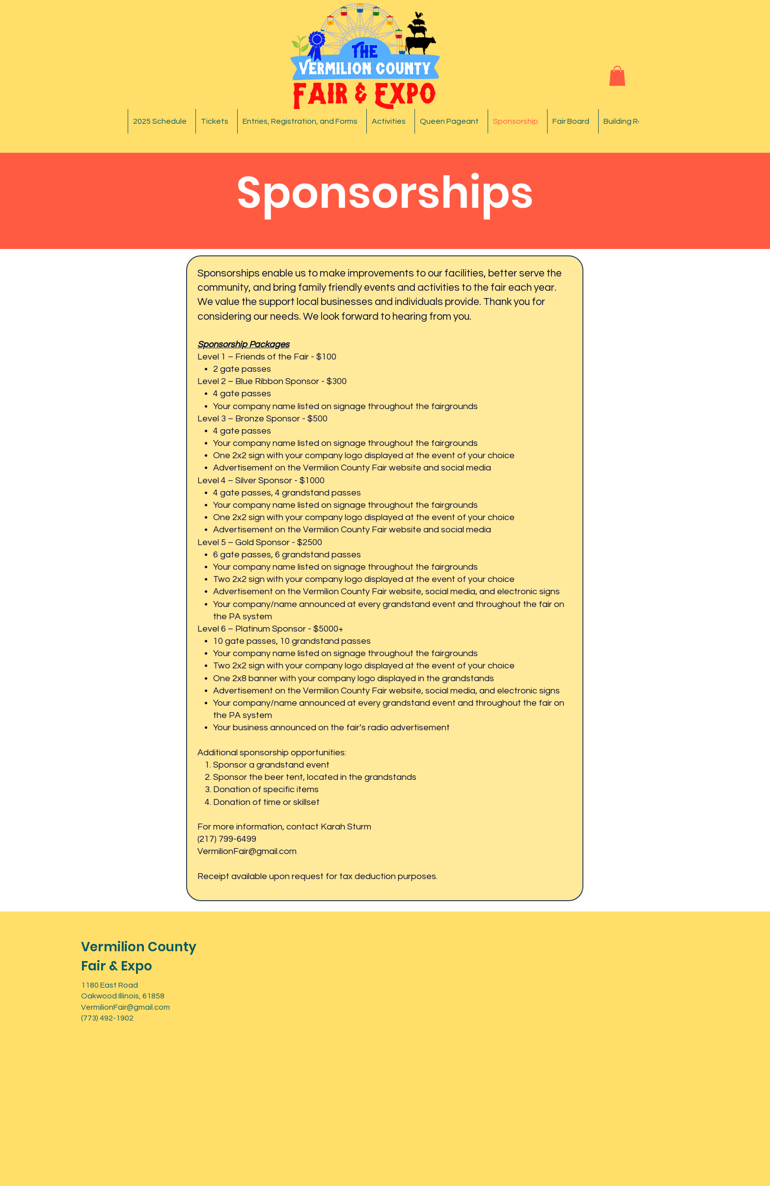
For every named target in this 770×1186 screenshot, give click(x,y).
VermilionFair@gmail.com (247, 851)
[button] (617, 76)
